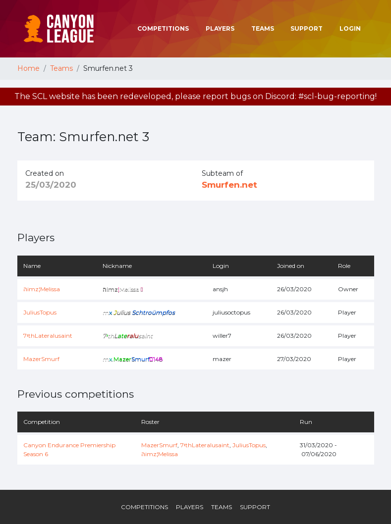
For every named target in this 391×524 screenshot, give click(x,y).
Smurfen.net (229, 185)
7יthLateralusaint (47, 335)
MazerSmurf (41, 359)
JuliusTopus (39, 312)
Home (28, 68)
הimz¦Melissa (41, 289)
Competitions (163, 28)
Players (220, 28)
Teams (262, 28)
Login (350, 28)
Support (306, 28)
